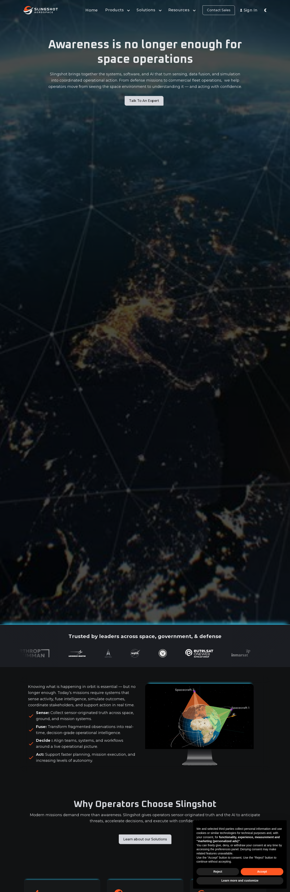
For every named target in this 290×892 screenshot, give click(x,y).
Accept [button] (262, 871)
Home (91, 10)
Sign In (251, 10)
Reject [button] (217, 871)
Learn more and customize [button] (239, 880)
